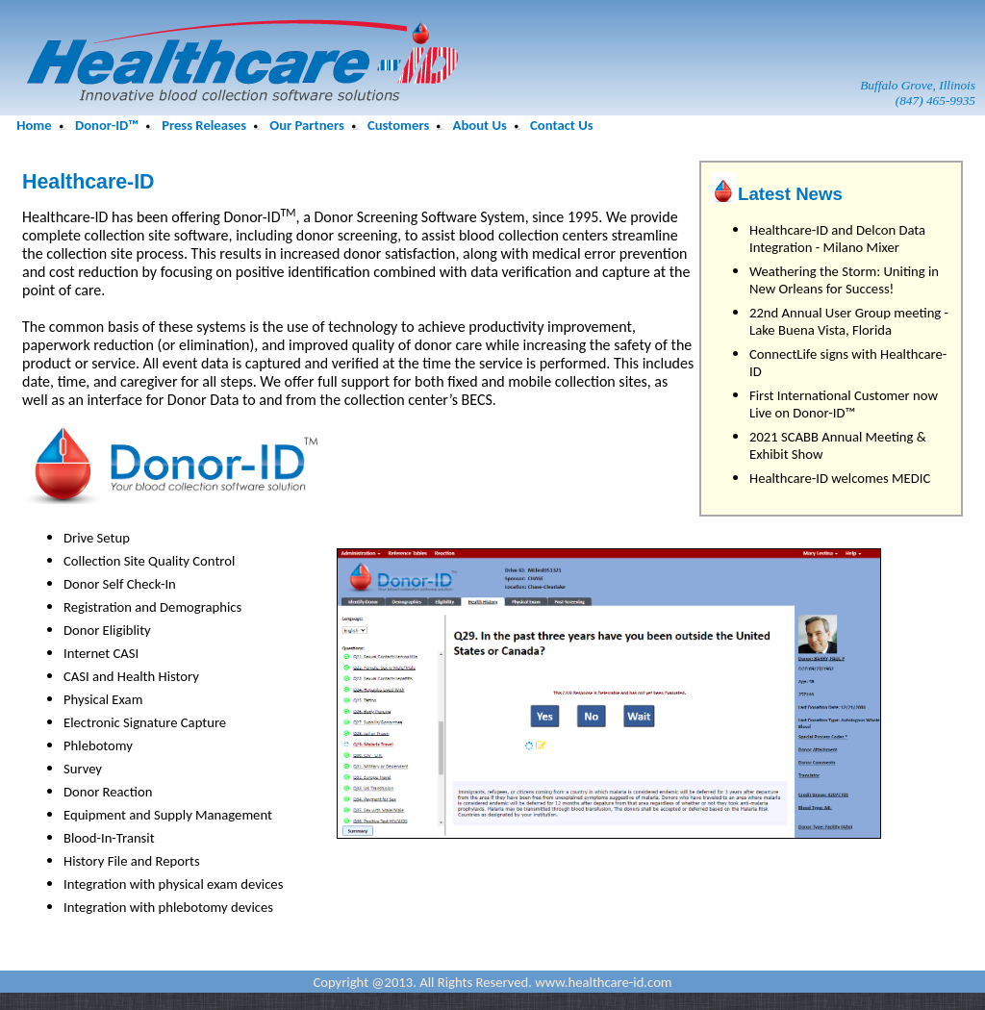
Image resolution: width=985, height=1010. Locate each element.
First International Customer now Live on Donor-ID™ (843, 404)
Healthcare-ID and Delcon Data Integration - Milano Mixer (837, 238)
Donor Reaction (107, 791)
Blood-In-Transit (109, 837)
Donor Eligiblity (107, 630)
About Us (480, 125)
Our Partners (306, 125)
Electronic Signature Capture (144, 722)
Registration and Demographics (152, 607)
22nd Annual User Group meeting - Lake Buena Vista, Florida (848, 321)
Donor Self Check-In (119, 584)
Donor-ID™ (107, 125)
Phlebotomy (98, 745)
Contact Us (561, 125)
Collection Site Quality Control (149, 560)
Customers (398, 125)
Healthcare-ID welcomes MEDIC (839, 478)
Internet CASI (101, 653)
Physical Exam (102, 699)
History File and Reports (131, 861)
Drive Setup (96, 537)
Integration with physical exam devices (173, 884)
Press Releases (204, 125)
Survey (82, 768)
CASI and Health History (131, 676)
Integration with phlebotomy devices (168, 907)
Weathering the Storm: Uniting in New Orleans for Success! (844, 280)
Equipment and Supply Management (167, 814)
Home (33, 125)
